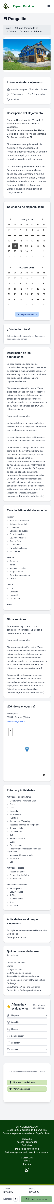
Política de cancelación (27, 1148)
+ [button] (10, 730)
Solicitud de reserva (36, 1199)
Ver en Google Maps (16, 721)
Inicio (8, 28)
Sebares (38, 31)
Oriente (12, 31)
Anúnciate (27, 1145)
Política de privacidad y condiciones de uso (27, 1152)
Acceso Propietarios (27, 1142)
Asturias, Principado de (26, 28)
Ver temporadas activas (27, 314)
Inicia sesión (30, 1071)
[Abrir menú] (49, 6)
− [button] (10, 734)
